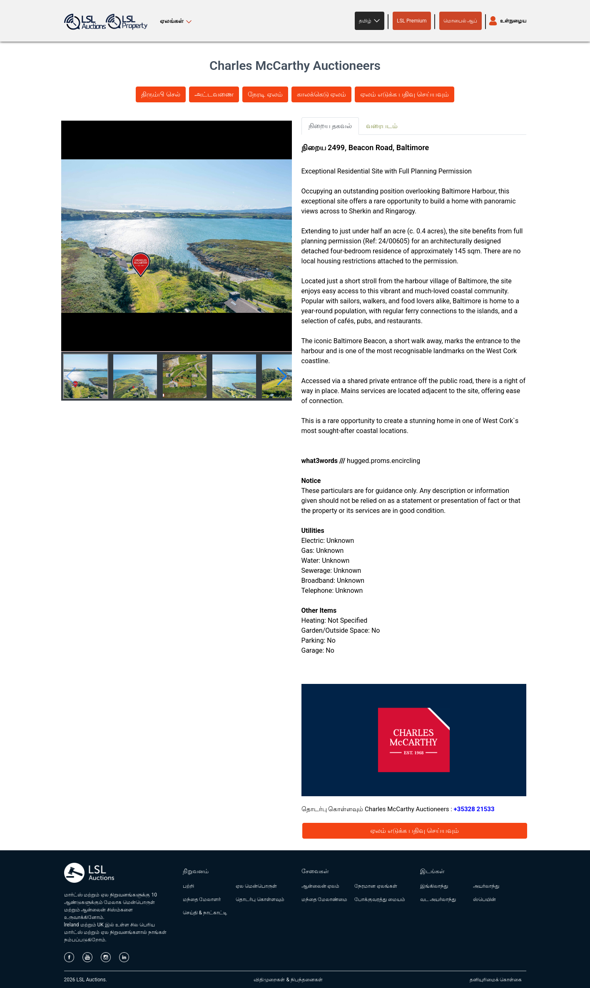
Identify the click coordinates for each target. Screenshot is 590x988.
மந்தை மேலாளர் (202, 899)
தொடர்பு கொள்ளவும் (260, 899)
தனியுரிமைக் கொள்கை (496, 980)
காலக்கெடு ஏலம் (321, 94)
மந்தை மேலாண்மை (324, 899)
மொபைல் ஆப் (460, 21)
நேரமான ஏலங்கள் (375, 886)
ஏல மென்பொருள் (256, 886)
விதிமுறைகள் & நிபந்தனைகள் (288, 980)
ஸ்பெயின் (484, 899)
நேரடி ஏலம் (265, 94)
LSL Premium (412, 21)
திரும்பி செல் (160, 94)
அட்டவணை (214, 94)
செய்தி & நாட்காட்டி (205, 913)
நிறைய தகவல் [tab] (330, 126)
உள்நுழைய (513, 21)
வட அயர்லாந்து (438, 899)
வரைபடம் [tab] (382, 126)
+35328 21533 (474, 809)
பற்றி (188, 886)
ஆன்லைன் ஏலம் (320, 886)
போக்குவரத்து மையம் (379, 899)
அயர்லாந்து (486, 886)
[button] (369, 21)
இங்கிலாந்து (434, 886)
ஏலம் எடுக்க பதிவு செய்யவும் (404, 94)
